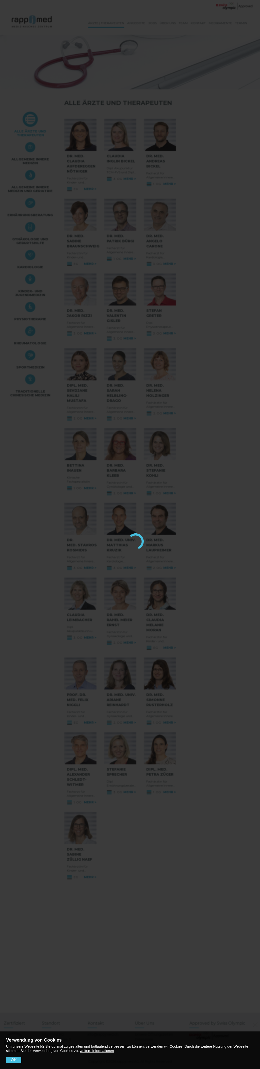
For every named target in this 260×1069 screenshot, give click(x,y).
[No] (254, 1024)
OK (14, 1060)
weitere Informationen (97, 1051)
